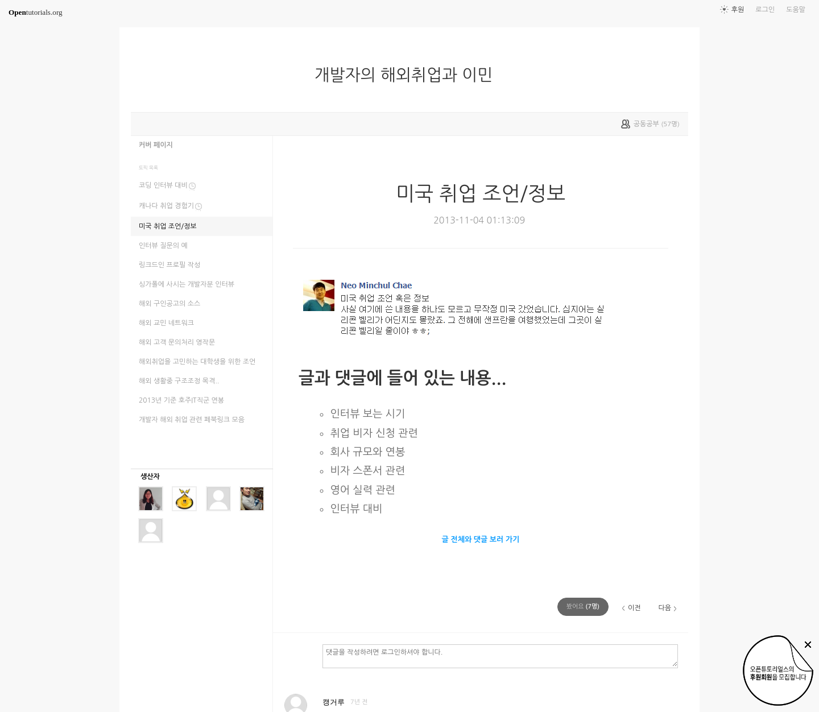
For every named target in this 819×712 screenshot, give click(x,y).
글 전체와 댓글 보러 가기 (481, 539)
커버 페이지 (156, 145)
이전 (634, 608)
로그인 (765, 9)
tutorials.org (36, 12)
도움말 (795, 9)
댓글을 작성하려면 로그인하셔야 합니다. (500, 656)
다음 (664, 608)
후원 (737, 9)
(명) (582, 606)
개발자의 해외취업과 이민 (408, 75)
